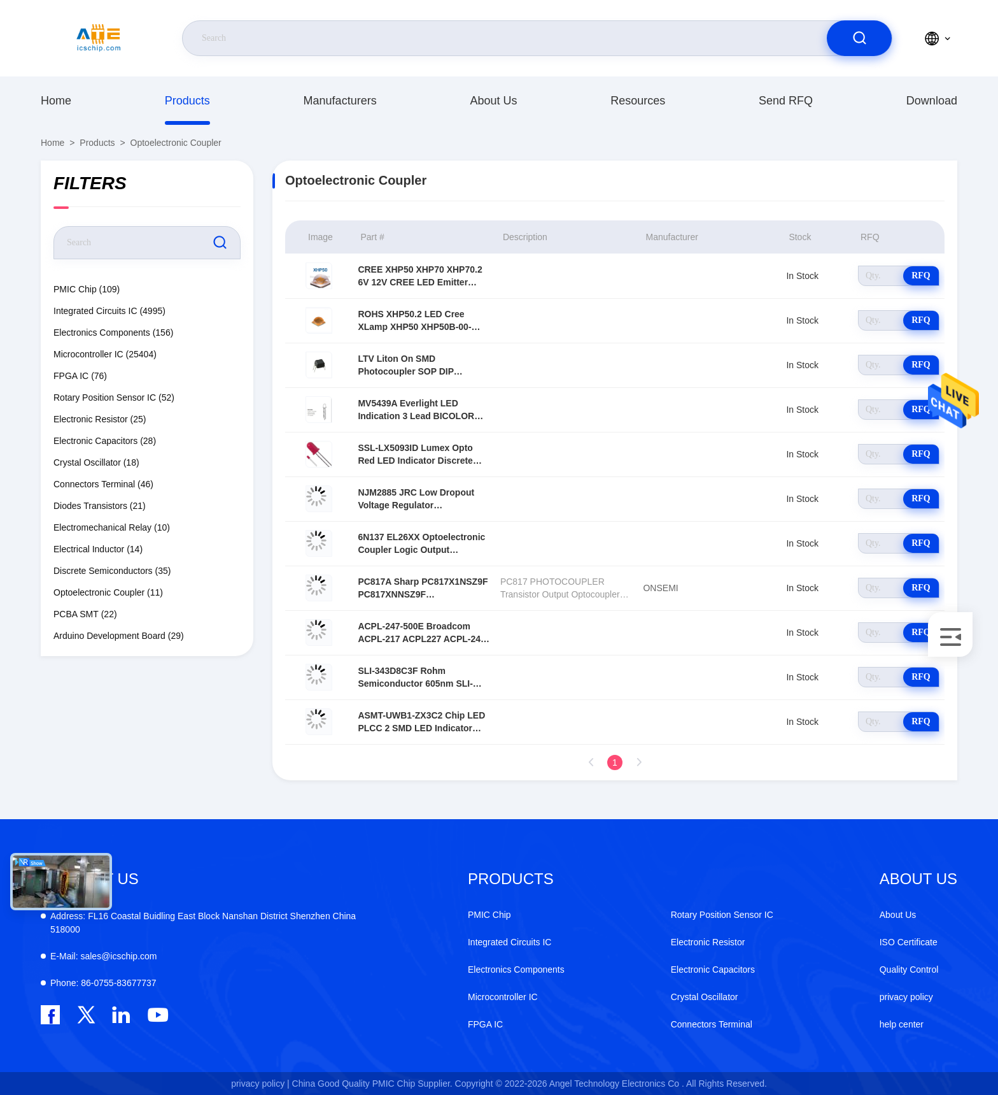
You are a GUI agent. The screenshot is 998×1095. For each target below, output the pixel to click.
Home (56, 100)
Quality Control (909, 969)
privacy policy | (260, 1083)
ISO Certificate (909, 942)
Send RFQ (786, 100)
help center (902, 1024)
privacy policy (906, 997)
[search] (859, 38)
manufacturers (340, 100)
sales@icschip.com (103, 956)
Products (187, 100)
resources (637, 100)
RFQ (921, 275)
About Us (493, 100)
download (931, 100)
